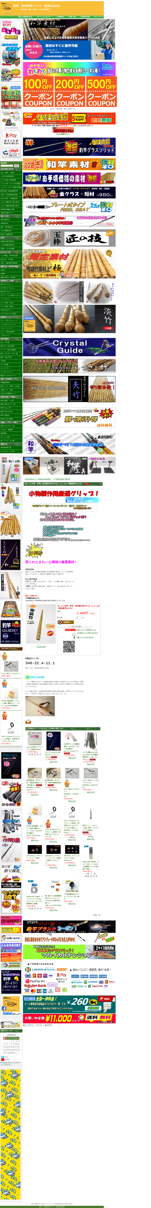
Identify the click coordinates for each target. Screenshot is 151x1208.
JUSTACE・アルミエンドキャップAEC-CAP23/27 (72, 858)
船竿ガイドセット (7, 291)
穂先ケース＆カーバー (8, 375)
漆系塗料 (4, 433)
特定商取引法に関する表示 (63, 1204)
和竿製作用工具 (6, 447)
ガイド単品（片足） (7, 303)
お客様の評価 (85, 17)
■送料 (51, 1025)
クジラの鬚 (4, 364)
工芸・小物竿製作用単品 (9, 263)
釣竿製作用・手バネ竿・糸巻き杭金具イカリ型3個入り (34, 782)
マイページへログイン (44, 17)
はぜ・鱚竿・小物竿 (7, 173)
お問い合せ (72, 17)
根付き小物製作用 (7, 234)
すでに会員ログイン (63, 134)
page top (97, 915)
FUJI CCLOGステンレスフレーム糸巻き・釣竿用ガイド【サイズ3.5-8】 (11, 738)
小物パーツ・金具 (7, 390)
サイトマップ (98, 17)
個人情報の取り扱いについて (41, 1204)
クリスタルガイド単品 (8, 314)
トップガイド (5, 299)
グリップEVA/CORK (7, 332)
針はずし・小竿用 (7, 259)
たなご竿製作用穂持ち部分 (10, 206)
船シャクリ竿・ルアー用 (9, 353)
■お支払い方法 (32, 1025)
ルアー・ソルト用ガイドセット (11, 295)
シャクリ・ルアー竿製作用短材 (11, 187)
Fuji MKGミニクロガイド (11, 673)
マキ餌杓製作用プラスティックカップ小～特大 (71, 896)
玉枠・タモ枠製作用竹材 (9, 195)
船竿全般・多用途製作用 (9, 191)
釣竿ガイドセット (7, 284)
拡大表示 (41, 646)
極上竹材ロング (7, 213)
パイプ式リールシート (8, 324)
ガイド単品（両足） (7, 306)
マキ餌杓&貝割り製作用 (62, 479)
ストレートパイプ (7, 328)
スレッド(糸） (6, 437)
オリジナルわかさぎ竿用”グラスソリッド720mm (53, 754)
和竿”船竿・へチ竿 (7, 400)
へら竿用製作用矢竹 (7, 245)
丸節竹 (3, 270)
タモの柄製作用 (6, 231)
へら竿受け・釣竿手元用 (9, 255)
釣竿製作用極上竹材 (7, 209)
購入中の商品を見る (25, 17)
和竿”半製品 (5, 415)
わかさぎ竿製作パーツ (8, 393)
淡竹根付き (4, 223)
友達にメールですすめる (84, 637)
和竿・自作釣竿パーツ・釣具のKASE (36, 6)
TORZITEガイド (6, 310)
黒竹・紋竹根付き (7, 227)
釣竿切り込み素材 (7, 419)
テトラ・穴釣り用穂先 (8, 350)
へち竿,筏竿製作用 (7, 176)
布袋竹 (3, 274)
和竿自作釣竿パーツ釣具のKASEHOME (38, 479)
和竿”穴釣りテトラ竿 (8, 404)
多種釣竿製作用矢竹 (7, 241)
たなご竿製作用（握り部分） (11, 202)
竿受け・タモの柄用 (7, 248)
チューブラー (5, 368)
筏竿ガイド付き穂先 (7, 346)
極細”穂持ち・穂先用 (8, 277)
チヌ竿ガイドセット (7, 288)
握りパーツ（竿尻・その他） (11, 386)
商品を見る (53, 762)
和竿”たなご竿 (6, 408)
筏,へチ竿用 (5, 342)
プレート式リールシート (9, 321)
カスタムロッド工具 (7, 451)
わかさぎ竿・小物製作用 (9, 198)
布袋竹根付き (5, 219)
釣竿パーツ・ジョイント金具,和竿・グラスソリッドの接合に (91, 827)
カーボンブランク (7, 372)
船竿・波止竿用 (6, 357)
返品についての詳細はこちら (86, 630)
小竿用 (3, 361)
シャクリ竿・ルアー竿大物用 (11, 184)
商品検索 (4, 163)
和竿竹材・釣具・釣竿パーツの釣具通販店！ (32, 9)
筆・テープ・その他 (7, 440)
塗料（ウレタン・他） (8, 426)
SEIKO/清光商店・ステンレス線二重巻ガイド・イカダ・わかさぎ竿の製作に (11, 703)
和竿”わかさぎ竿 (6, 411)
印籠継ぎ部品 (5, 382)
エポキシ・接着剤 (7, 429)
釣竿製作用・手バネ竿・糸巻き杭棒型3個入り (53, 782)
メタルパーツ (5, 335)
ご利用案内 (60, 17)
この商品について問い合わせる (87, 633)
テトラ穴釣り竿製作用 (8, 180)
